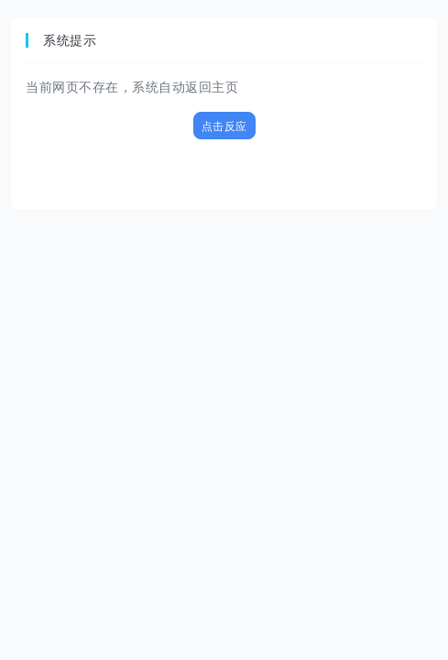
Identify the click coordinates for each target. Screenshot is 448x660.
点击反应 (224, 126)
